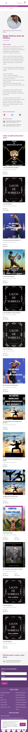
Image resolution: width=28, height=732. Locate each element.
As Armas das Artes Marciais (10, 385)
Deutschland (15, 6)
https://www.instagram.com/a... (13, 121)
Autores (8, 30)
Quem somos (3, 699)
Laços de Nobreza (7, 204)
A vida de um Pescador (8, 276)
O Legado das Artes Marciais (10, 496)
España (9, 6)
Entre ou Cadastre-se (20, 3)
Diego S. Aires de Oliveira (8, 351)
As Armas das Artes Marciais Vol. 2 (12, 240)
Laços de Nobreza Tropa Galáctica (11, 312)
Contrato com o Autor (5, 707)
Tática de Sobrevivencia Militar (11, 167)
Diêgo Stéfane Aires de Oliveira (9, 169)
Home (4, 30)
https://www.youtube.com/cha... (13, 125)
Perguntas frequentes (5, 715)
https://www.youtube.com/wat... (13, 661)
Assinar (4, 683)
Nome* (3, 671)
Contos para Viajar (7, 532)
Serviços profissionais (20, 697)
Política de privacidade (20, 692)
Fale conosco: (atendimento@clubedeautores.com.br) (12, 718)
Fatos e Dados (4, 702)
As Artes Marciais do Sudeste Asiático (13, 569)
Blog (2, 697)
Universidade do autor (20, 699)
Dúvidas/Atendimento (5, 692)
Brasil (2, 6)
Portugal (6, 6)
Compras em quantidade (21, 702)
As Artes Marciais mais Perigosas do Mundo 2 (12, 422)
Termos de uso (4, 704)
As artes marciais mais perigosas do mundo (12, 459)
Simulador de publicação (21, 708)
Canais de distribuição (20, 704)
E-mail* (3, 676)
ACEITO (22, 724)
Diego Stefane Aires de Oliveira (9, 206)
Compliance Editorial (20, 695)
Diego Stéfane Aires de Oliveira (9, 314)
